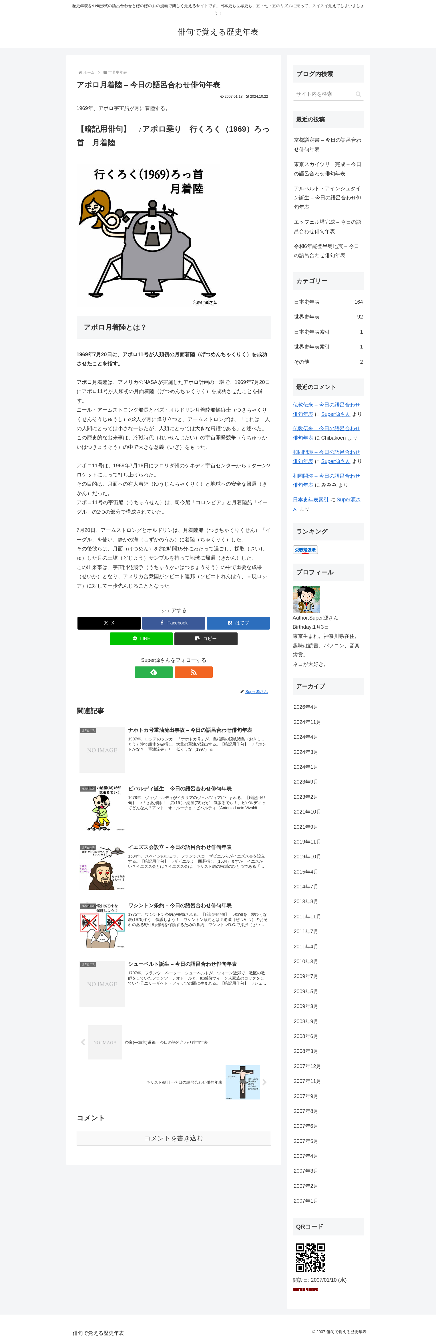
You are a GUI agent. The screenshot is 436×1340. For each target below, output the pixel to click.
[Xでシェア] (109, 623)
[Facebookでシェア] (173, 623)
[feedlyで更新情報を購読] (167, 672)
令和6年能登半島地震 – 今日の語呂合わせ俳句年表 (326, 250)
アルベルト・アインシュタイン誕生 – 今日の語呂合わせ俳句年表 (327, 198)
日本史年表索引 (311, 499)
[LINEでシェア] (141, 638)
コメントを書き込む (173, 1138)
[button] (206, 638)
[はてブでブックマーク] (238, 623)
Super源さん (336, 414)
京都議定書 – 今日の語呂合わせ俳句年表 (327, 144)
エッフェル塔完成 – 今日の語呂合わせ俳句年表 (327, 226)
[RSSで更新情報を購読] (180, 672)
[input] (328, 94)
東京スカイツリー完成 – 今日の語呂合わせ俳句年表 (327, 168)
